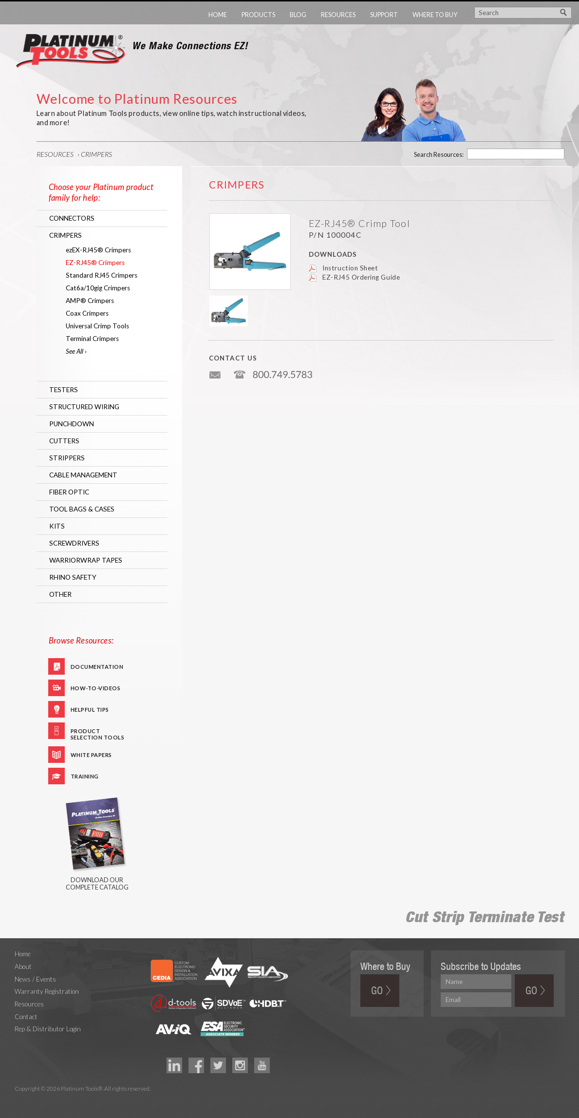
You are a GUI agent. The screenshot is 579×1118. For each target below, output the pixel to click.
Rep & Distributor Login (48, 1029)
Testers (63, 390)
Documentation (97, 666)
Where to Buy (434, 15)
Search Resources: (439, 154)
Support (384, 15)
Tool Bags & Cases (81, 509)
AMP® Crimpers (90, 300)
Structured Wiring (84, 407)
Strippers (67, 458)
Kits (57, 526)
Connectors (71, 218)
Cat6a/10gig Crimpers (98, 288)
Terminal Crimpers (92, 338)
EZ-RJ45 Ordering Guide (361, 277)
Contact (26, 1017)
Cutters (64, 441)
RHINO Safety (72, 577)
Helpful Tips (90, 709)
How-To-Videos (96, 688)
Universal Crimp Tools (97, 326)
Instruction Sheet (350, 268)
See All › (76, 351)
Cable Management (83, 475)
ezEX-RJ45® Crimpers (98, 250)
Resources (338, 15)
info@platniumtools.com (215, 371)
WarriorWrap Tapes (85, 560)
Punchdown (71, 424)
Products (258, 15)
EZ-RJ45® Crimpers (95, 262)
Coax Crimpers (87, 313)
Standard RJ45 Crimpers (101, 275)
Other (60, 594)
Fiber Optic (69, 492)
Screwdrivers (74, 543)
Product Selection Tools (98, 733)
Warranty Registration (47, 991)
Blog (298, 15)
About (23, 966)
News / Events (35, 979)
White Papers (91, 755)
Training (85, 776)
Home (217, 15)
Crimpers (96, 154)
